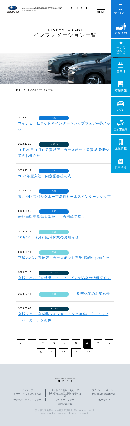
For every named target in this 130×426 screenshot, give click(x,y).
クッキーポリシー (65, 400)
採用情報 (120, 163)
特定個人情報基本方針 (103, 394)
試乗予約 (120, 28)
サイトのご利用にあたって (65, 390)
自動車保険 (120, 125)
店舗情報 (120, 86)
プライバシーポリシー (103, 390)
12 (88, 352)
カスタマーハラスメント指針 (26, 394)
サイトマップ (26, 390)
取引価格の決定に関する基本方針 (65, 394)
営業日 (120, 67)
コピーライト (103, 400)
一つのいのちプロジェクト (120, 48)
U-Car (120, 106)
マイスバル (120, 9)
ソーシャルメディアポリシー (26, 400)
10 (63, 352)
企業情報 (120, 144)
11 (76, 352)
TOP (18, 89)
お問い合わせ (65, 404)
